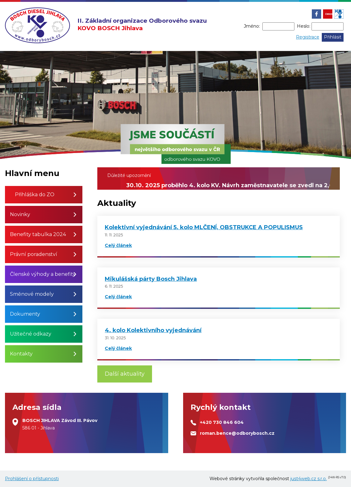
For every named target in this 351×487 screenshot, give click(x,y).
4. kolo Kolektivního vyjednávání (153, 330)
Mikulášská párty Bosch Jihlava (151, 279)
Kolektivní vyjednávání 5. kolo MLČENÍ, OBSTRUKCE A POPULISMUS (204, 227)
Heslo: (303, 26)
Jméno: (252, 26)
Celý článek (118, 245)
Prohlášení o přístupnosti (32, 478)
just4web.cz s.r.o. (308, 478)
